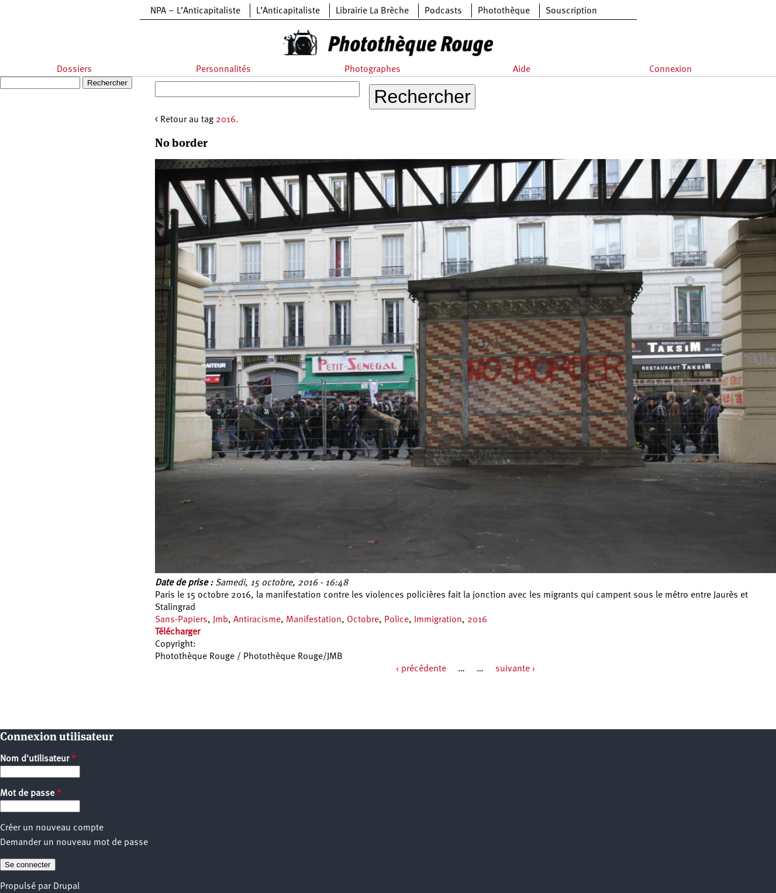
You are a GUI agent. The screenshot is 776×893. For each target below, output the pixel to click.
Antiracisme (257, 620)
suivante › (515, 669)
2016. (227, 120)
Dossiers (74, 69)
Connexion (670, 69)
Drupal (66, 886)
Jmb (220, 620)
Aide (521, 69)
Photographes (372, 69)
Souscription (571, 11)
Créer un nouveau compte (52, 828)
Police (396, 620)
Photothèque (504, 11)
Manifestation (314, 620)
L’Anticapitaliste (288, 11)
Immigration (438, 620)
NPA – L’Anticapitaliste (195, 11)
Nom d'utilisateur (38, 759)
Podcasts (443, 11)
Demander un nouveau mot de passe (74, 842)
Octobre (363, 620)
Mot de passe (30, 793)
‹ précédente (421, 669)
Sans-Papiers (181, 620)
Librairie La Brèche (372, 11)
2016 (477, 620)
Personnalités (223, 69)
